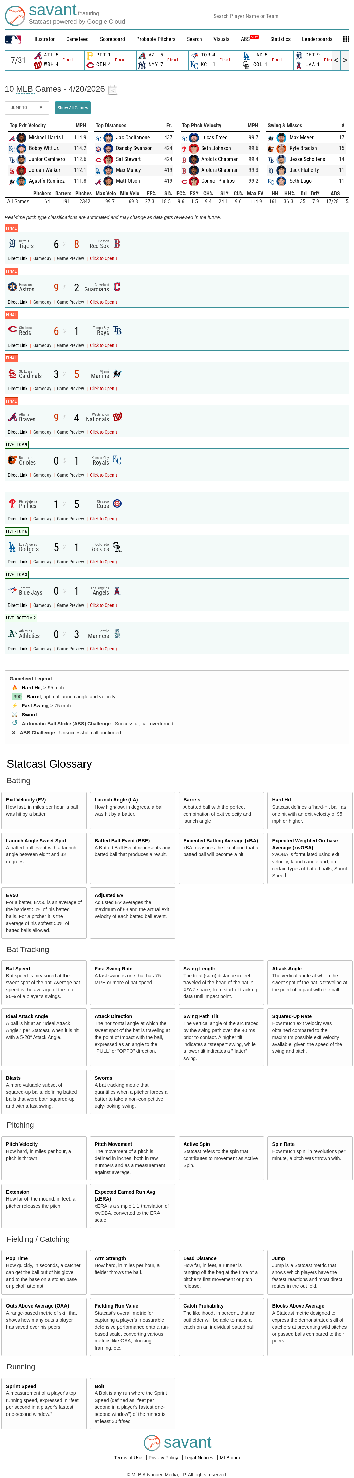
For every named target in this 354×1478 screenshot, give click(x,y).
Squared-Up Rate (292, 1016)
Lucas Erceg (214, 137)
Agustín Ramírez (47, 181)
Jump (278, 1258)
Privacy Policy (164, 1457)
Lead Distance (200, 1258)
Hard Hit (31, 687)
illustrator (44, 39)
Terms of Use (128, 1457)
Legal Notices (200, 1457)
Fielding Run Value (116, 1306)
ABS (250, 39)
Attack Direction (113, 1016)
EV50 (12, 895)
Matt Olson (128, 181)
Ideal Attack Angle (27, 1016)
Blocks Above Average (298, 1306)
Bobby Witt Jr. (44, 148)
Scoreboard (112, 39)
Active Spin (196, 1144)
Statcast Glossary (49, 764)
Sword (29, 714)
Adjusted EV (109, 895)
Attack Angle (287, 968)
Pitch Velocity (22, 1144)
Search (194, 39)
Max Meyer (302, 137)
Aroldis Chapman (220, 159)
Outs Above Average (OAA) (37, 1306)
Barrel (34, 696)
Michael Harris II (47, 137)
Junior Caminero (47, 159)
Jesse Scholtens (307, 159)
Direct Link (18, 259)
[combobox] (279, 15)
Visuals (221, 39)
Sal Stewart (128, 159)
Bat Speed (18, 968)
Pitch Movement (113, 1144)
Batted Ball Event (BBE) (122, 840)
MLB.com (230, 1457)
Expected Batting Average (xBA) (220, 840)
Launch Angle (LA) (116, 800)
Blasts (13, 1078)
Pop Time (17, 1258)
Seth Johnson (216, 148)
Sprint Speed (21, 1386)
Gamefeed (77, 39)
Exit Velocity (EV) (26, 800)
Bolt (99, 1386)
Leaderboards (317, 39)
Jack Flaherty (304, 170)
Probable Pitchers (155, 39)
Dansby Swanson (134, 148)
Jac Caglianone (133, 137)
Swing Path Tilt (200, 1016)
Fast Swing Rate (113, 968)
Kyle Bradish (303, 148)
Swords (103, 1078)
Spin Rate (283, 1144)
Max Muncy (128, 170)
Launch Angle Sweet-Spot (36, 840)
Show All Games (73, 107)
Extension (18, 1192)
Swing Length (199, 968)
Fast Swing (35, 705)
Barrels (191, 800)
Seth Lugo (301, 181)
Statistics (280, 39)
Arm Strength (110, 1258)
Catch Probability (203, 1306)
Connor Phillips (218, 181)
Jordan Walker (44, 170)
